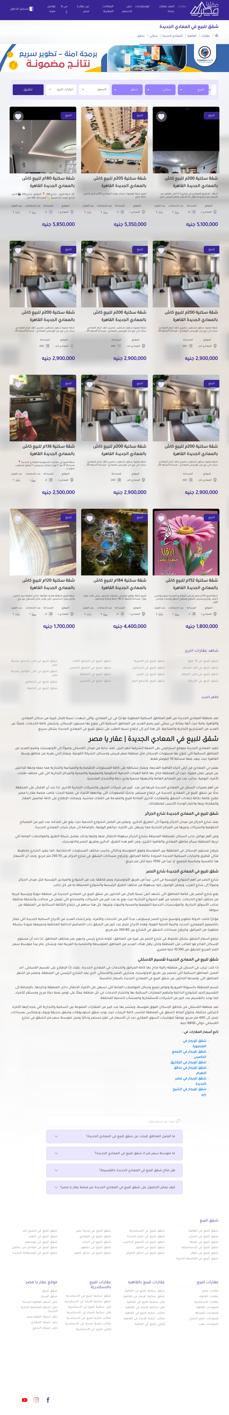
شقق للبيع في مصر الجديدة (146, 1236)
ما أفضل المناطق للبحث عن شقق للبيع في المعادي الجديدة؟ (114, 1136)
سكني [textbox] (167, 89)
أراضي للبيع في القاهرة (150, 1324)
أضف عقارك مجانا (166, 9)
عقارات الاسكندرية (206, 1302)
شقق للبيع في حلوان (204, 1253)
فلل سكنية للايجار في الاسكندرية (89, 1312)
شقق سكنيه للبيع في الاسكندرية (88, 1296)
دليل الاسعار (127, 9)
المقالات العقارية (107, 9)
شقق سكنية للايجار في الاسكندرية (88, 1301)
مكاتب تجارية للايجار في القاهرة (144, 1318)
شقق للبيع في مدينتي (203, 1236)
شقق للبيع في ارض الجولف (199, 674)
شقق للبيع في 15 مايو (203, 661)
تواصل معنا (51, 9)
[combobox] (193, 89)
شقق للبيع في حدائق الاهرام (145, 1253)
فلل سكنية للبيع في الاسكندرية (89, 1307)
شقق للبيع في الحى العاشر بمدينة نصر (34, 673)
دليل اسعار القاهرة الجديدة (39, 1302)
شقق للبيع (49, 1291)
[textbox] (210, 89)
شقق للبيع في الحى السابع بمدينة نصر (34, 663)
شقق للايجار (49, 1296)
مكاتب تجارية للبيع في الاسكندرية (88, 1318)
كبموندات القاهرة (207, 1307)
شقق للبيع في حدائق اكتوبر (92, 1253)
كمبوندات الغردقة (206, 1313)
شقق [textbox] (134, 89)
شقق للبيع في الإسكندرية (147, 1231)
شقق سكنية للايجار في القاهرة (144, 1296)
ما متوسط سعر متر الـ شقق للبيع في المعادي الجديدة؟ (114, 1153)
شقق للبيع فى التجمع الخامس (144, 1242)
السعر (94, 89)
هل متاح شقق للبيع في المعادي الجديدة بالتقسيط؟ (114, 1170)
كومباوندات (142, 6)
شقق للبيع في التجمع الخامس (90, 668)
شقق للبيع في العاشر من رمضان (34, 1247)
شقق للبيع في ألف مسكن (200, 668)
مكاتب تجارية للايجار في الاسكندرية (88, 1324)
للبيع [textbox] (201, 89)
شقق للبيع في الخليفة (42, 688)
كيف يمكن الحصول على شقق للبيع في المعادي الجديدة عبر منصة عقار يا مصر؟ (114, 1187)
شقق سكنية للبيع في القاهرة (145, 1291)
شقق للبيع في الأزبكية (203, 681)
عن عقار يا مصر (83, 9)
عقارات (181, 6)
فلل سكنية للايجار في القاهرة (145, 1307)
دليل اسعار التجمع (45, 1328)
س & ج (64, 9)
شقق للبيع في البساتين (148, 668)
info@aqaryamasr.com (42, 1380)
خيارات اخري (61, 89)
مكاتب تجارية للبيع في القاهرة (145, 1313)
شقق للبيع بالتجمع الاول (148, 681)
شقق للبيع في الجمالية (95, 674)
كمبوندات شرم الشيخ (203, 1318)
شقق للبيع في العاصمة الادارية (197, 1258)
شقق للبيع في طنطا (204, 1242)
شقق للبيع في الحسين (95, 681)
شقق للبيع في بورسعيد (41, 1242)
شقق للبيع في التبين (150, 674)
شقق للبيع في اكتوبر (43, 1236)
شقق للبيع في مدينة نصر (93, 1231)
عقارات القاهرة (208, 1296)
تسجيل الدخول (22, 9)
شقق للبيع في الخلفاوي (41, 682)
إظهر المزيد (209, 697)
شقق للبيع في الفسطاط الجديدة (35, 1253)
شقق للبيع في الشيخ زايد (39, 1231)
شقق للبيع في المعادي (95, 1236)
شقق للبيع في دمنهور (96, 1247)
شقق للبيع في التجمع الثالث (91, 661)
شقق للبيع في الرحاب (96, 1242)
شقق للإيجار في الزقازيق (188, 1063)
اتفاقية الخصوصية (85, 1387)
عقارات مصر (210, 1291)
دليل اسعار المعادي (44, 1322)
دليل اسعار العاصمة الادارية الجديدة (39, 1309)
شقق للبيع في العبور (150, 1247)
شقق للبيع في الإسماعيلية (200, 1247)
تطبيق (28, 90)
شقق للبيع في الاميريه (149, 661)
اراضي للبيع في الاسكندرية (93, 1329)
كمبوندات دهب (208, 1324)
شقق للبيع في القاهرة (203, 1231)
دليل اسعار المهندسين (42, 1317)
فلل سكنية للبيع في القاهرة (146, 1302)
